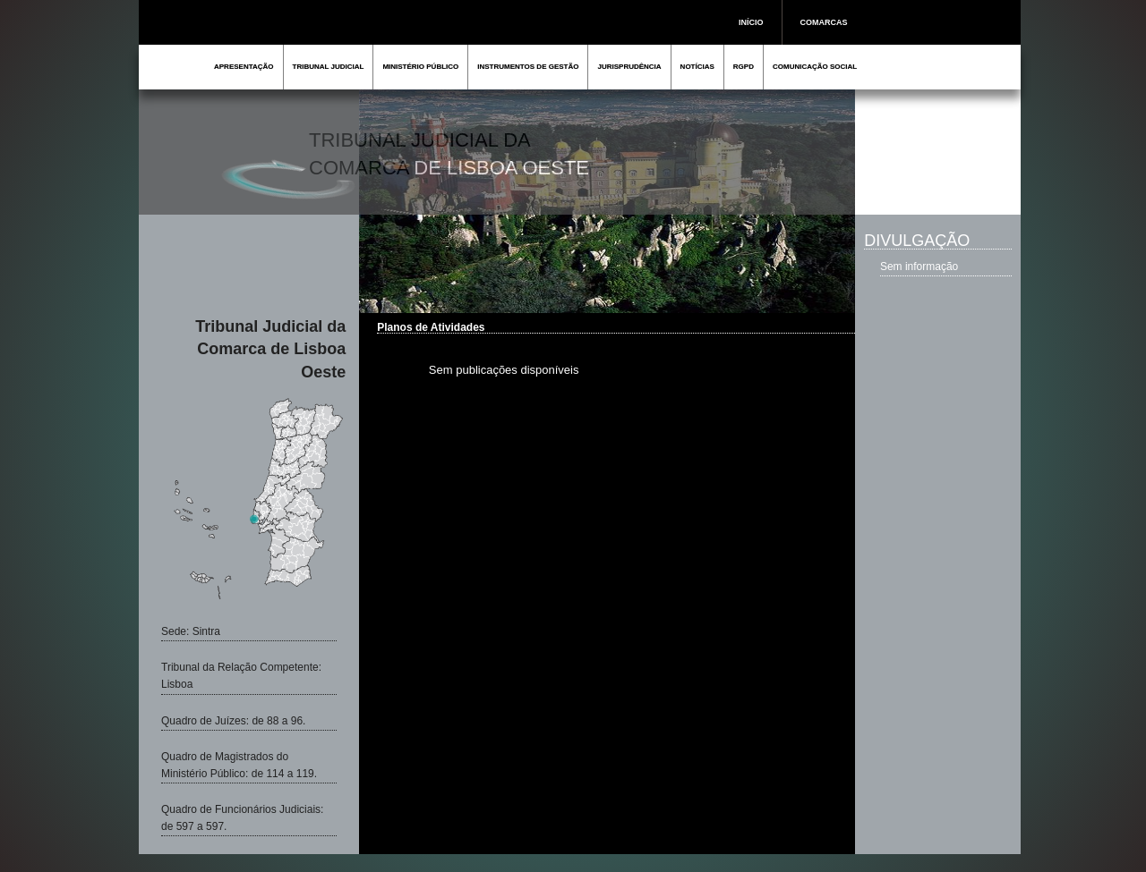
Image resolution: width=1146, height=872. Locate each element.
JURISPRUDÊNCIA (629, 67)
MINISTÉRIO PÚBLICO (420, 67)
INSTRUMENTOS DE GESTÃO (527, 67)
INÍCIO (751, 22)
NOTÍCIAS (697, 67)
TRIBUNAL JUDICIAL (328, 67)
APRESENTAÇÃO (244, 67)
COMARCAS (824, 22)
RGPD (743, 67)
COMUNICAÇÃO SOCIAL (815, 67)
